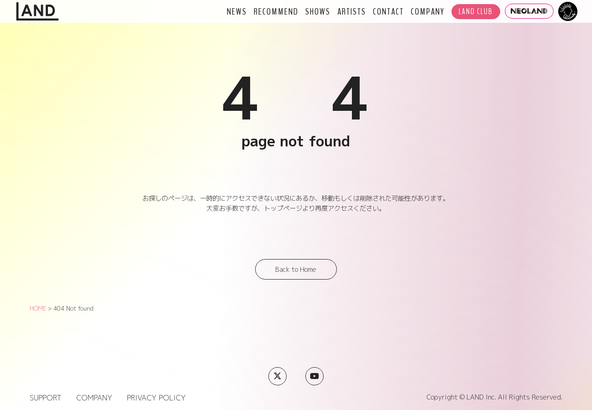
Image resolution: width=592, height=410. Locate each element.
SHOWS (317, 11)
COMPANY (428, 11)
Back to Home (295, 269)
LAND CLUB (476, 11)
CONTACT (388, 11)
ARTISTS (351, 11)
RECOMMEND (276, 11)
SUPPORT (46, 397)
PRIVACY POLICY (156, 397)
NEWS (237, 11)
